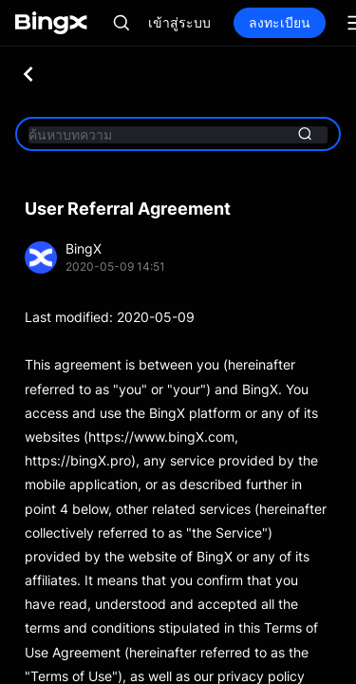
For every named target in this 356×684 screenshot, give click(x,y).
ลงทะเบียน (279, 22)
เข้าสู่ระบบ (179, 22)
